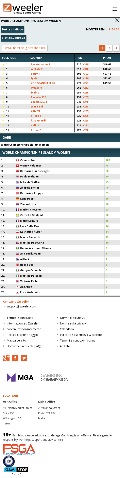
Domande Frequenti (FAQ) (24, 346)
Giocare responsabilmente (24, 329)
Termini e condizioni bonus (77, 340)
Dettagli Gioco (12, 29)
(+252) (85, 97)
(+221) (85, 125)
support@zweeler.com (21, 306)
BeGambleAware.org (78, 439)
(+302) (85, 73)
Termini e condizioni (20, 318)
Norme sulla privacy (73, 323)
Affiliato (65, 346)
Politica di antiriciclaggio (22, 335)
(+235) (85, 111)
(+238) (85, 106)
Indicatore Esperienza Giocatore (81, 335)
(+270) (85, 78)
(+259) (85, 92)
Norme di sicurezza (72, 318)
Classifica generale (13, 38)
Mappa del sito (16, 340)
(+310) (85, 64)
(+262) (85, 87)
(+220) (85, 130)
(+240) (85, 102)
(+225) (85, 120)
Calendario (67, 329)
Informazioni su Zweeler (22, 323)
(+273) (85, 83)
